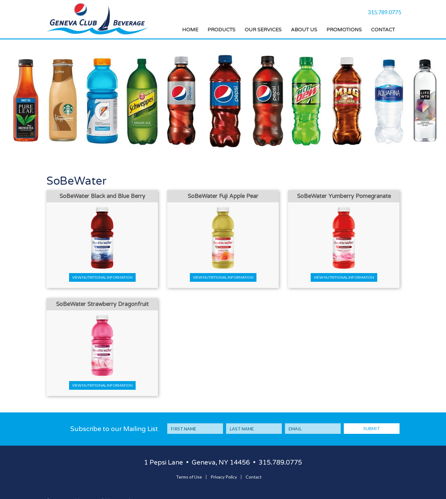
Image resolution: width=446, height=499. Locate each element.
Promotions (344, 30)
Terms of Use (189, 476)
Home (190, 30)
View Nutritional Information (102, 277)
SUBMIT (371, 428)
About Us (304, 30)
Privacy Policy (224, 476)
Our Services (263, 30)
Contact (383, 30)
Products (221, 30)
